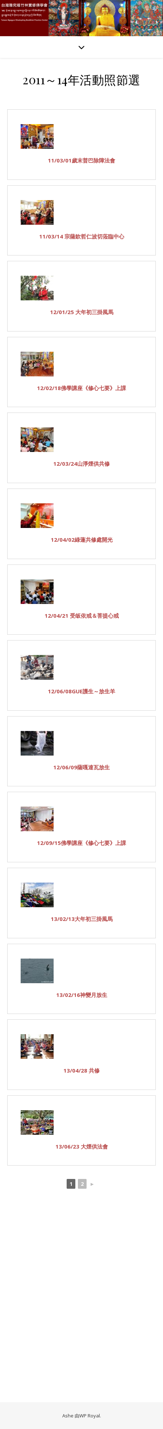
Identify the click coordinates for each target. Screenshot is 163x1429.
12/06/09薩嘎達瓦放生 (81, 767)
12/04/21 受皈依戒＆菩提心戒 (82, 615)
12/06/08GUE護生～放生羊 (81, 691)
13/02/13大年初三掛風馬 (82, 918)
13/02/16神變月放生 (81, 994)
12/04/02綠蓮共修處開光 (82, 539)
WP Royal (89, 1415)
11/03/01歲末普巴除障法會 (81, 160)
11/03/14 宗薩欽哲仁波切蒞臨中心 (81, 236)
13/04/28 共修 (81, 1070)
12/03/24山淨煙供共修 (81, 463)
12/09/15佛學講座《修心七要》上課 (81, 842)
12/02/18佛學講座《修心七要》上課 (81, 388)
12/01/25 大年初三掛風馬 (81, 312)
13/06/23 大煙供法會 (81, 1146)
